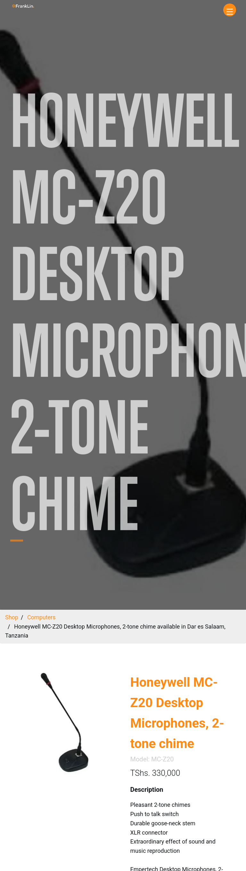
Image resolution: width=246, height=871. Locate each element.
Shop (11, 617)
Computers (41, 617)
